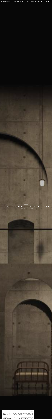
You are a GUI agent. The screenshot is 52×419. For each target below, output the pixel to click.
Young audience (37, 1)
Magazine (19, 1)
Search (50, 1)
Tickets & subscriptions (25, 1)
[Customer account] (48, 1)
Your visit (32, 1)
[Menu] (41, 1)
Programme (14, 1)
